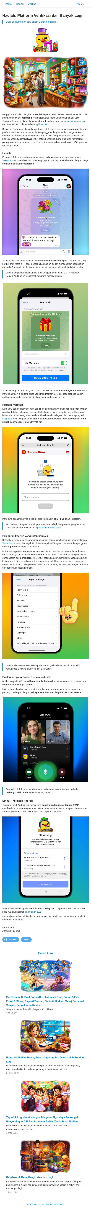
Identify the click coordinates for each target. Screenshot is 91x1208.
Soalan (20, 4)
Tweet (26, 939)
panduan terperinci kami (49, 527)
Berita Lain (45, 953)
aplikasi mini (42, 124)
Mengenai (32, 1204)
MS (81, 4)
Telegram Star (9, 160)
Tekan (49, 1204)
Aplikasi (32, 4)
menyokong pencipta (75, 121)
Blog (41, 1204)
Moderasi (59, 1204)
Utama (8, 4)
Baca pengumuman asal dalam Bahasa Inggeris (31, 21)
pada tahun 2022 (33, 912)
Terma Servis (8, 543)
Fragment (7, 418)
